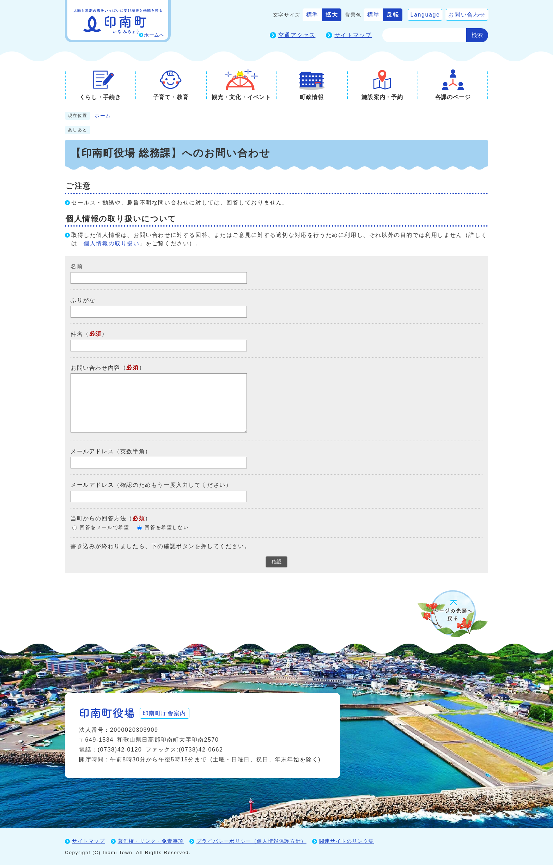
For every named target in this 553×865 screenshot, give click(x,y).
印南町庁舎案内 (165, 713)
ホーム (103, 115)
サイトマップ (353, 35)
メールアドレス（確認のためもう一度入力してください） (151, 485)
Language (425, 15)
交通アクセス (297, 35)
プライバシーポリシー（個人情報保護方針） (251, 840)
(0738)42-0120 (120, 749)
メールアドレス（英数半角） (111, 451)
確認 (276, 561)
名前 (77, 266)
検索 (477, 35)
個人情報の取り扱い (111, 243)
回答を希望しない (167, 527)
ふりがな (83, 300)
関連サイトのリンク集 (346, 840)
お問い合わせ (467, 15)
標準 (312, 15)
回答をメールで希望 (104, 527)
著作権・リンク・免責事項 (151, 840)
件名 (77, 334)
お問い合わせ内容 (95, 367)
